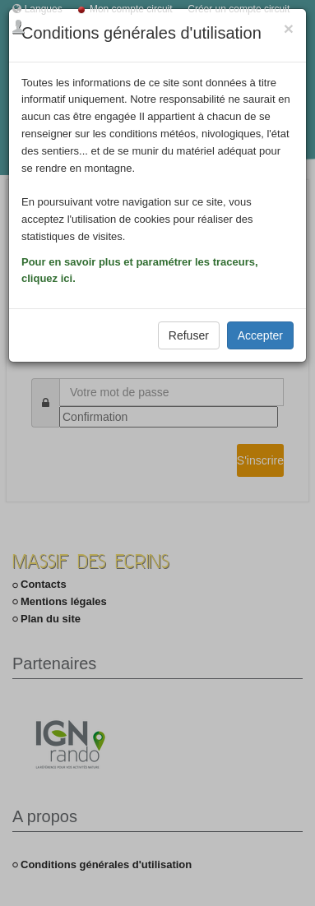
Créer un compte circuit (239, 9)
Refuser (189, 335)
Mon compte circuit (131, 9)
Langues (44, 9)
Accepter (260, 335)
